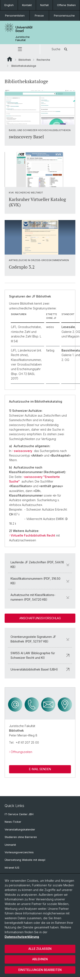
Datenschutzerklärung (22, 936)
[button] (20, 49)
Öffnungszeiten (21, 752)
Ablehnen (40, 959)
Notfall (44, 5)
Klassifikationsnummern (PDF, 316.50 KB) (40, 581)
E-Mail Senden (40, 769)
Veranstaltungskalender (20, 829)
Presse (39, 15)
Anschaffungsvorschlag (40, 618)
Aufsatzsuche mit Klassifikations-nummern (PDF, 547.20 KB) (40, 597)
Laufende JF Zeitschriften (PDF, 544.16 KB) (40, 564)
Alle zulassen (40, 948)
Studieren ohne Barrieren (21, 837)
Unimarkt (10, 844)
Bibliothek (25, 59)
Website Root (9, 59)
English (9, 5)
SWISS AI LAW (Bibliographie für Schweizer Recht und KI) (40, 655)
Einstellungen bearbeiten (40, 970)
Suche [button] (60, 49)
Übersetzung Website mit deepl (25, 859)
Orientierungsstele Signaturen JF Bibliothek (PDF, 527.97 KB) (40, 639)
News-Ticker (13, 821)
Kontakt (27, 5)
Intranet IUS (12, 867)
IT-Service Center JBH (19, 814)
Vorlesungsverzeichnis (19, 852)
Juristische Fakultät (22, 38)
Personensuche (64, 15)
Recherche (43, 59)
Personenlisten (15, 15)
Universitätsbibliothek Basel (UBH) (40, 669)
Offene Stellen (66, 5)
